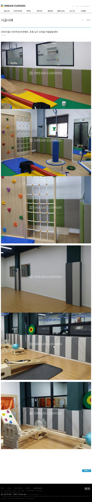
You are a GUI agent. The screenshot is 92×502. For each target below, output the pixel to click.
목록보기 (86, 470)
